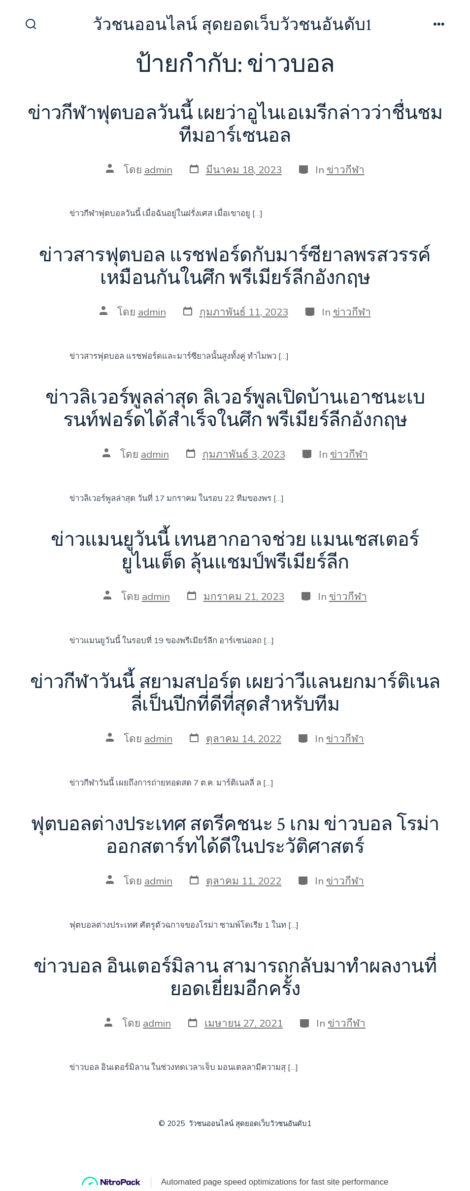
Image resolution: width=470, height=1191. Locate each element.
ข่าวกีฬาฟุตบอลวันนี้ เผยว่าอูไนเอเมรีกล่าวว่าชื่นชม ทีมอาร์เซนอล (235, 124)
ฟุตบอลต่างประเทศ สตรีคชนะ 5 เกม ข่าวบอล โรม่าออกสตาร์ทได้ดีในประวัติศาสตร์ (235, 836)
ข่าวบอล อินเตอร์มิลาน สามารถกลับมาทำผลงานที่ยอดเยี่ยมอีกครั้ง (235, 978)
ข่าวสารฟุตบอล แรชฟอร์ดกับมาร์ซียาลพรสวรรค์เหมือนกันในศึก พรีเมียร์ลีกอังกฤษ (235, 267)
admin (158, 170)
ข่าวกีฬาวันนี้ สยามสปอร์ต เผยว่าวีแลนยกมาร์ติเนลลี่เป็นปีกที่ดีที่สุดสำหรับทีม (235, 693)
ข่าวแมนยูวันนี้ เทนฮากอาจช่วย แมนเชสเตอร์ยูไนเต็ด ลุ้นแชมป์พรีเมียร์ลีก (235, 551)
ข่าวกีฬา (346, 170)
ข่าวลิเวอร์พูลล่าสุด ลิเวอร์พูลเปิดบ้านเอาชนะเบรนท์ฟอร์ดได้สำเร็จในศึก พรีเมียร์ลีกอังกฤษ (235, 409)
